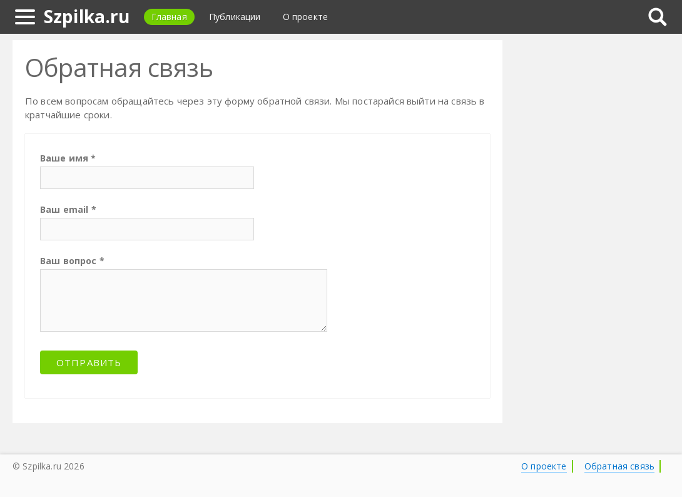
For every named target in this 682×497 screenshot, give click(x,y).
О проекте (305, 17)
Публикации (235, 17)
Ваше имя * (68, 158)
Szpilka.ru (87, 16)
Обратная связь (619, 466)
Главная (169, 17)
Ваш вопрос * (72, 261)
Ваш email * (68, 209)
